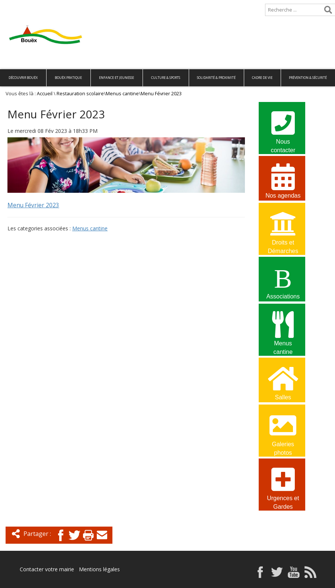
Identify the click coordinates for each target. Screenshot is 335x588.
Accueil (12, 6)
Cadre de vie (262, 77)
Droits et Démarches (283, 228)
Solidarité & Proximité (216, 77)
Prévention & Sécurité (308, 77)
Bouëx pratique (68, 77)
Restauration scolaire (80, 93)
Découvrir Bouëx (23, 77)
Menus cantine (122, 93)
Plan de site (47, 6)
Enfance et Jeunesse (116, 77)
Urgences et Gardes (283, 483)
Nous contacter (283, 127)
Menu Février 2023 (33, 205)
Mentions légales (99, 569)
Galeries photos (283, 429)
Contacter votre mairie (47, 569)
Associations (283, 281)
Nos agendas (283, 180)
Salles (283, 382)
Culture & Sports (165, 77)
